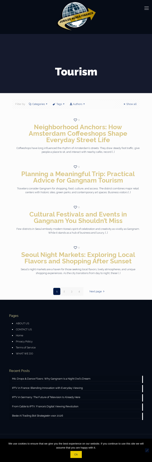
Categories (38, 104)
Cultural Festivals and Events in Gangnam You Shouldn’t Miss (78, 217)
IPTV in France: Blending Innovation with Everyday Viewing (47, 387)
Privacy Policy (24, 341)
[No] (147, 450)
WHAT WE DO (24, 353)
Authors (77, 104)
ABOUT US (22, 323)
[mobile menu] (146, 8)
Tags (58, 104)
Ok (76, 454)
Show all (130, 104)
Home (19, 335)
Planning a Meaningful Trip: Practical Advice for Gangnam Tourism (78, 177)
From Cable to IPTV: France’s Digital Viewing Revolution (45, 406)
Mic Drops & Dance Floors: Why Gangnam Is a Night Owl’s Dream (51, 378)
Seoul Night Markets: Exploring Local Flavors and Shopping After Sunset (78, 258)
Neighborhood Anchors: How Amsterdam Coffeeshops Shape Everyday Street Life (78, 133)
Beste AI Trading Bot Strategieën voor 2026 (37, 415)
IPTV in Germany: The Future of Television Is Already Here (46, 397)
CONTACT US (24, 329)
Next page (97, 291)
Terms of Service (26, 347)
